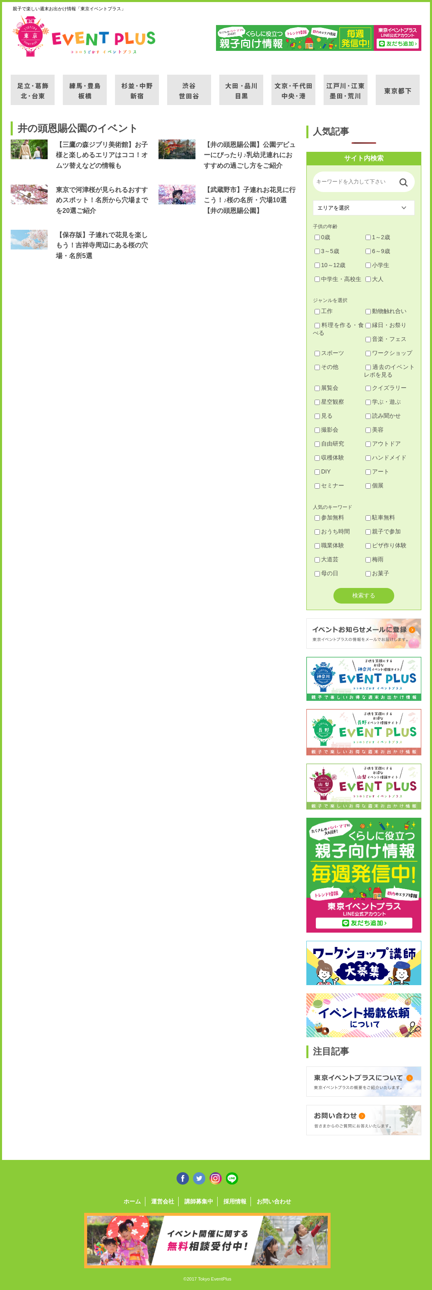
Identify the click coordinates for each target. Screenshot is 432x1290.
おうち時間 (332, 531)
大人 (374, 279)
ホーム (132, 1201)
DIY (323, 471)
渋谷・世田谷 (189, 85)
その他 (326, 367)
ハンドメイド (386, 457)
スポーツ (329, 353)
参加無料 (329, 517)
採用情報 (234, 1201)
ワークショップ (388, 353)
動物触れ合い (386, 311)
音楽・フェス (386, 339)
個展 (374, 485)
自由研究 (329, 443)
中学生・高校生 (338, 279)
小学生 (377, 265)
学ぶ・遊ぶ (383, 401)
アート (377, 471)
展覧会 (326, 387)
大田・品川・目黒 (241, 85)
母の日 (326, 573)
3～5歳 (327, 251)
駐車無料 (380, 517)
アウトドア (383, 443)
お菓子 (377, 573)
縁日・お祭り (386, 325)
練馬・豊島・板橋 (85, 85)
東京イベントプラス (84, 36)
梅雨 (374, 559)
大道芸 (326, 559)
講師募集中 (198, 1201)
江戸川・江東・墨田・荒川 (346, 85)
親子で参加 (383, 531)
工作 (324, 311)
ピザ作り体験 (386, 545)
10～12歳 (330, 265)
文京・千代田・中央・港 (293, 85)
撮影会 (326, 429)
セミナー (329, 485)
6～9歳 (377, 251)
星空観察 (329, 401)
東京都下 (398, 85)
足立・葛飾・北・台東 (33, 85)
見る (324, 415)
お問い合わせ (274, 1201)
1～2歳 (377, 237)
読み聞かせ (383, 415)
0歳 (322, 237)
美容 (374, 429)
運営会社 (162, 1201)
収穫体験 (329, 457)
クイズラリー (386, 387)
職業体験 (329, 545)
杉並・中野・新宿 (137, 85)
